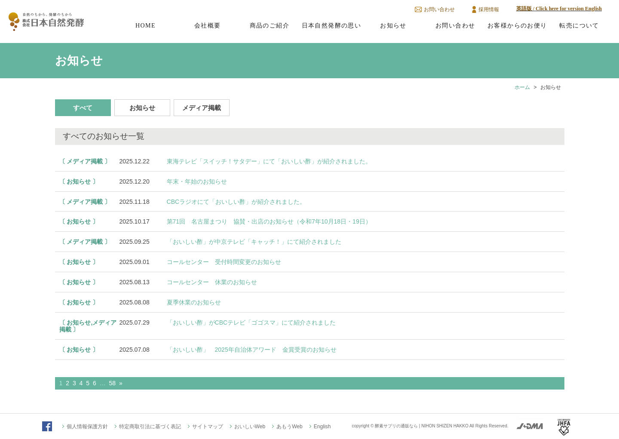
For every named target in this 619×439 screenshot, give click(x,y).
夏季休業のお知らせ (194, 302)
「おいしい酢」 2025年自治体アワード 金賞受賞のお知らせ (252, 349)
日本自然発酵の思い (332, 25)
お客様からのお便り (517, 25)
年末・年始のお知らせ (197, 181)
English (322, 427)
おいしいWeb (250, 427)
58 (112, 383)
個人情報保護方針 (87, 427)
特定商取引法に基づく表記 (150, 427)
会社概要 (207, 25)
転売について (579, 25)
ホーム (522, 87)
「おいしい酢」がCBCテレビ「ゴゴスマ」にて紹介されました (251, 322)
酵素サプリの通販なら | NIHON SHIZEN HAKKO (422, 426)
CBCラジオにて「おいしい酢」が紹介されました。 (236, 201)
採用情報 (488, 9)
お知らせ (393, 25)
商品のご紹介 (269, 25)
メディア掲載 (201, 107)
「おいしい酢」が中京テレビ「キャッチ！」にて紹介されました (254, 241)
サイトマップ (207, 427)
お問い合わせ (439, 9)
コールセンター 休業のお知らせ (212, 282)
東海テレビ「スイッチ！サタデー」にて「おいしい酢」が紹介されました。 (269, 161)
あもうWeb (289, 427)
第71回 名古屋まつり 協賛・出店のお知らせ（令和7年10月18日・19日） (269, 221)
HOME (145, 25)
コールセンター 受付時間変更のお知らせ (224, 261)
